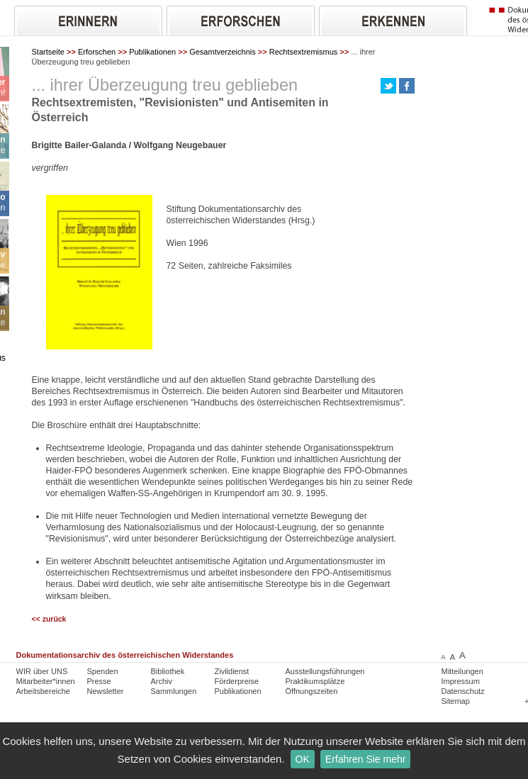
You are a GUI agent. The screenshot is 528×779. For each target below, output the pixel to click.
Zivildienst (232, 671)
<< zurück (49, 619)
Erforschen (97, 51)
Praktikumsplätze (315, 681)
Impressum (461, 681)
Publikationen (152, 51)
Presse (99, 681)
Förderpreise (237, 681)
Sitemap (456, 701)
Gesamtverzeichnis (222, 51)
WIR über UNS (42, 671)
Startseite (48, 51)
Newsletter (105, 691)
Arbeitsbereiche (43, 691)
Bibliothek (168, 671)
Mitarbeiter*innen (45, 681)
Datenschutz (463, 691)
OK (303, 759)
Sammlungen (174, 691)
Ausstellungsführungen (325, 671)
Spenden (102, 671)
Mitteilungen (462, 671)
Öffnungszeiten (312, 691)
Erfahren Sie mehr (365, 759)
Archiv (162, 681)
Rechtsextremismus (303, 51)
